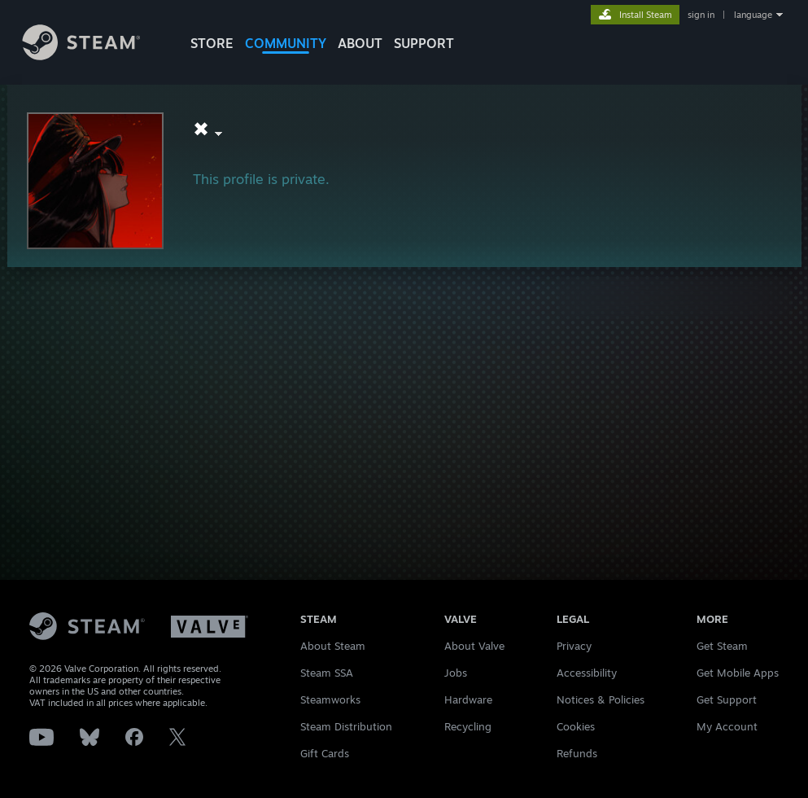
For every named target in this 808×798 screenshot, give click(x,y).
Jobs (455, 672)
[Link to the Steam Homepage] (93, 56)
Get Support (727, 699)
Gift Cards (324, 753)
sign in (701, 14)
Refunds (577, 753)
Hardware (468, 699)
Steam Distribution (346, 726)
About (360, 43)
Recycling (467, 726)
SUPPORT (424, 43)
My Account (727, 726)
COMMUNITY (285, 43)
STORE (212, 43)
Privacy (574, 645)
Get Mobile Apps (738, 672)
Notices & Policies (600, 699)
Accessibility (587, 672)
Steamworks (330, 699)
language (753, 14)
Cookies (576, 726)
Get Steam (722, 645)
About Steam (332, 645)
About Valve (474, 645)
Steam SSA (326, 672)
